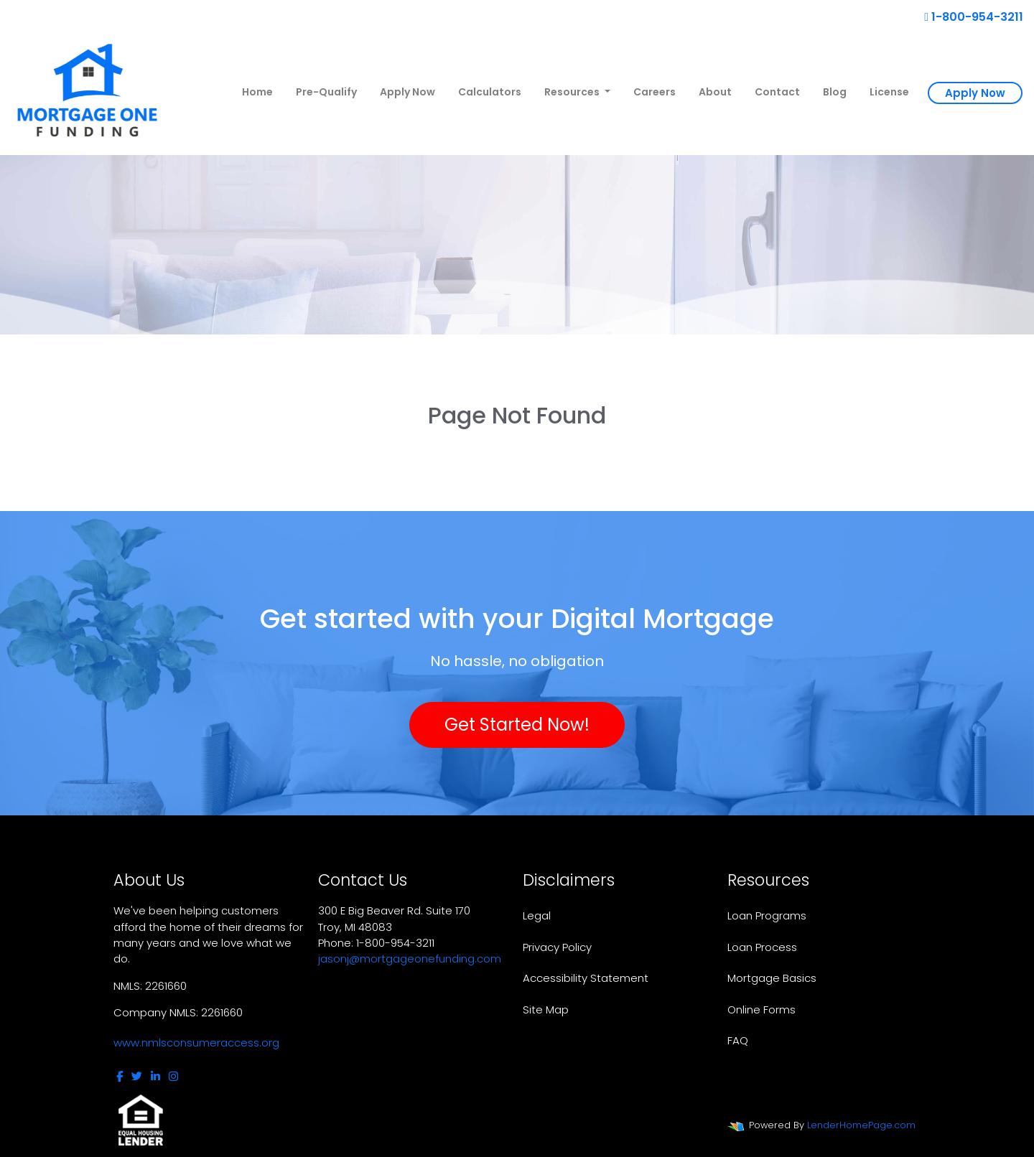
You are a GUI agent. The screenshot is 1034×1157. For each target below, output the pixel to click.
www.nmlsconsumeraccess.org (196, 1042)
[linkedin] (155, 1076)
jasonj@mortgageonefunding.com (409, 958)
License (889, 92)
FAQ (737, 1040)
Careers (654, 92)
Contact (777, 92)
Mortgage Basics (771, 977)
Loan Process (762, 947)
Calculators (489, 92)
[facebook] (119, 1076)
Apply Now (407, 92)
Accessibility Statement (585, 977)
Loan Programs (766, 915)
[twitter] (136, 1076)
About (715, 92)
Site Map (546, 1009)
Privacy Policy (557, 947)
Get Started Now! (517, 724)
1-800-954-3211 (973, 17)
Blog (835, 92)
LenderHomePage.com (861, 1125)
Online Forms (761, 1009)
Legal (537, 915)
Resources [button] (573, 92)
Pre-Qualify (326, 92)
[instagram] (173, 1076)
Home (257, 92)
